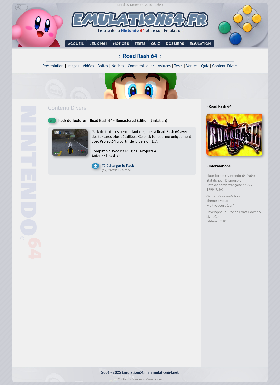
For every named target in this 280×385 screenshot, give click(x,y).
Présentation (53, 65)
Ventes (191, 65)
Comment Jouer (141, 65)
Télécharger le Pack (118, 165)
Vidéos (88, 65)
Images (73, 65)
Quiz (205, 65)
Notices (118, 65)
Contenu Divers (224, 65)
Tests (178, 65)
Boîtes (103, 65)
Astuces (164, 65)
